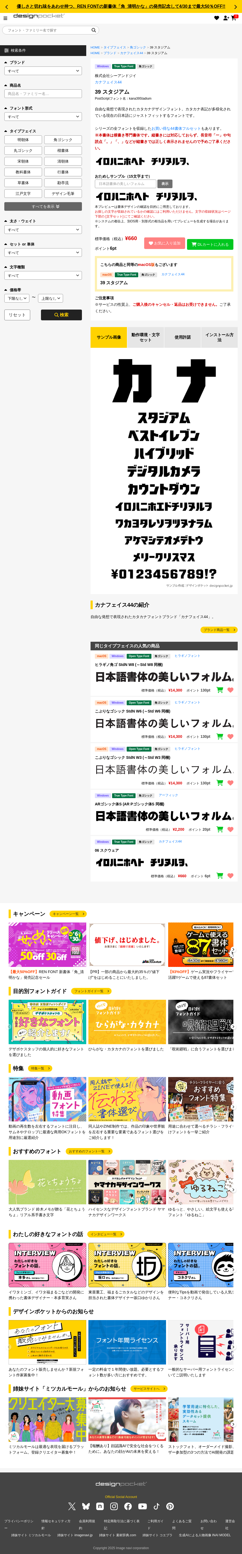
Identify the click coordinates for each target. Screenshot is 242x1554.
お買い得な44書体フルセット (176, 128)
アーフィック (168, 796)
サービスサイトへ (147, 1389)
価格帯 (12, 290)
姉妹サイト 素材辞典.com (117, 1535)
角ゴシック (138, 47)
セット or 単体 (19, 244)
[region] (164, 196)
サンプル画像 (109, 337)
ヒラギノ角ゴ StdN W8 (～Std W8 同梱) (129, 665)
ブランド (14, 62)
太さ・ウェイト (20, 221)
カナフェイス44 (131, 53)
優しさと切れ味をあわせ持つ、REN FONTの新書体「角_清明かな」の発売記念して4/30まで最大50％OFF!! (121, 6)
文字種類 (14, 267)
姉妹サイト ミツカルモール (31, 1535)
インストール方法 (220, 338)
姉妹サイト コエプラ (157, 1535)
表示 (164, 184)
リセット (17, 315)
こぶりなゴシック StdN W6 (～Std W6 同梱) (132, 712)
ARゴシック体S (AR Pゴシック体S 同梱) (129, 805)
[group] (47, 952)
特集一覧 (37, 1069)
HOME (95, 47)
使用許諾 (182, 337)
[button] (6, 7)
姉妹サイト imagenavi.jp (75, 1535)
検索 (61, 315)
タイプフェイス (114, 47)
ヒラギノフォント (187, 656)
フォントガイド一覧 (88, 992)
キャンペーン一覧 (66, 915)
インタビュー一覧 (103, 1235)
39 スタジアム (114, 282)
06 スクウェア (107, 851)
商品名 (12, 85)
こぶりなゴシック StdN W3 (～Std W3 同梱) (132, 758)
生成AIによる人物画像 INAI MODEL (205, 1535)
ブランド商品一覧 (217, 631)
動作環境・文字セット (146, 338)
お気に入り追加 (162, 243)
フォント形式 (18, 108)
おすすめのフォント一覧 (87, 1152)
